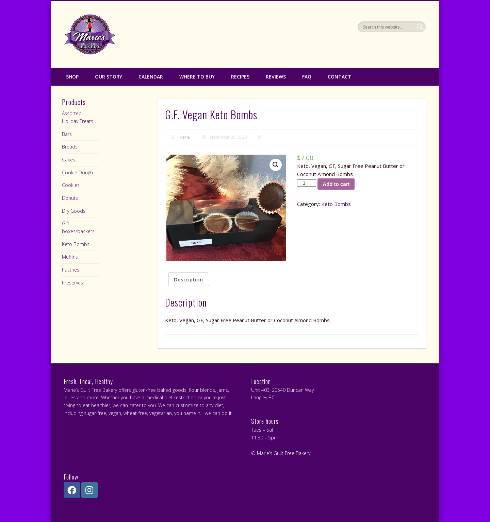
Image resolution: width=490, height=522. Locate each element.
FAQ (306, 76)
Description (188, 279)
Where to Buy (197, 76)
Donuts (70, 198)
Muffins (70, 257)
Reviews (276, 76)
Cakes (68, 159)
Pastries (70, 269)
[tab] (188, 279)
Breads (70, 146)
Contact (339, 76)
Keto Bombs (336, 204)
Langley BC (263, 397)
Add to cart (336, 184)
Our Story (108, 76)
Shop (72, 76)
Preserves (72, 282)
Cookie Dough (77, 172)
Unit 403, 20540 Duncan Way (282, 390)
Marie (184, 137)
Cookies (71, 185)
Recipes (240, 76)
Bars (67, 134)
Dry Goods (73, 211)
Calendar (150, 76)
